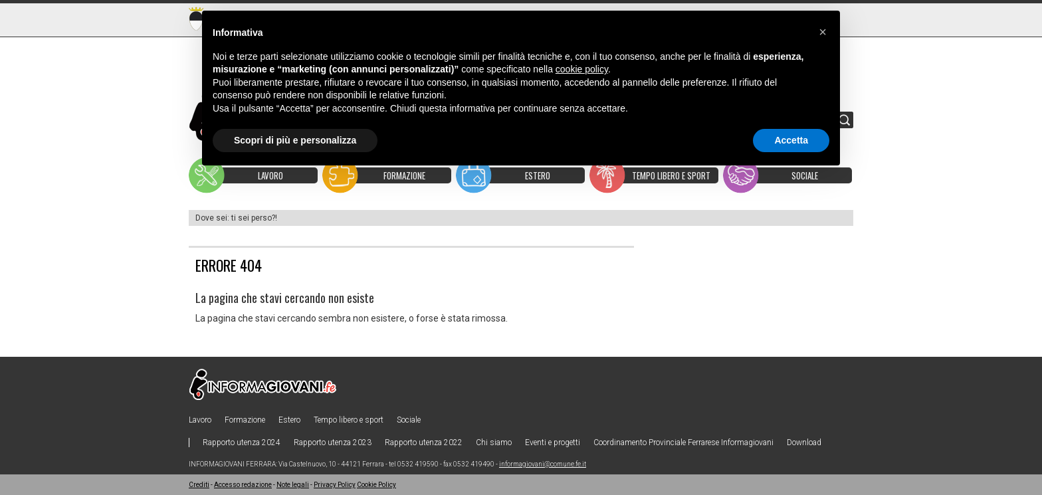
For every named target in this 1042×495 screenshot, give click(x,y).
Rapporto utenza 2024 (241, 442)
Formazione (245, 420)
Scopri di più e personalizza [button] (295, 140)
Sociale (409, 420)
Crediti (199, 484)
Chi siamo (494, 442)
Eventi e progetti (552, 442)
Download (804, 442)
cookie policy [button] (582, 69)
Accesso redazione (243, 484)
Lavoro (200, 420)
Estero (289, 420)
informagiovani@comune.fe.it (542, 464)
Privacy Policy (335, 484)
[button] (822, 32)
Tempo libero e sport (348, 420)
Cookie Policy (376, 484)
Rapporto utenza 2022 (424, 442)
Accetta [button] (791, 140)
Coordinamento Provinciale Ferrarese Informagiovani (683, 442)
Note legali (292, 484)
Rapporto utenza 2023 (332, 442)
